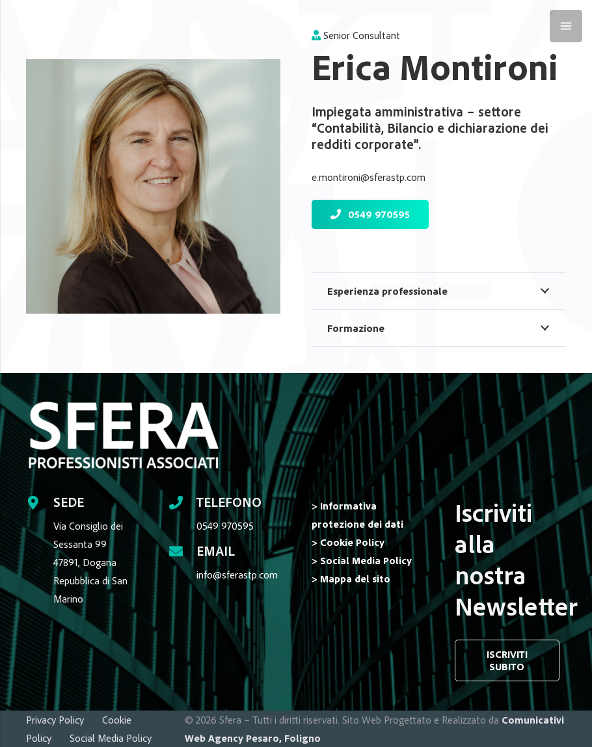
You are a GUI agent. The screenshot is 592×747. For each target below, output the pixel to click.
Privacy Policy (55, 719)
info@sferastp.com (237, 574)
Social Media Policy (111, 737)
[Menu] (566, 26)
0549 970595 (225, 525)
